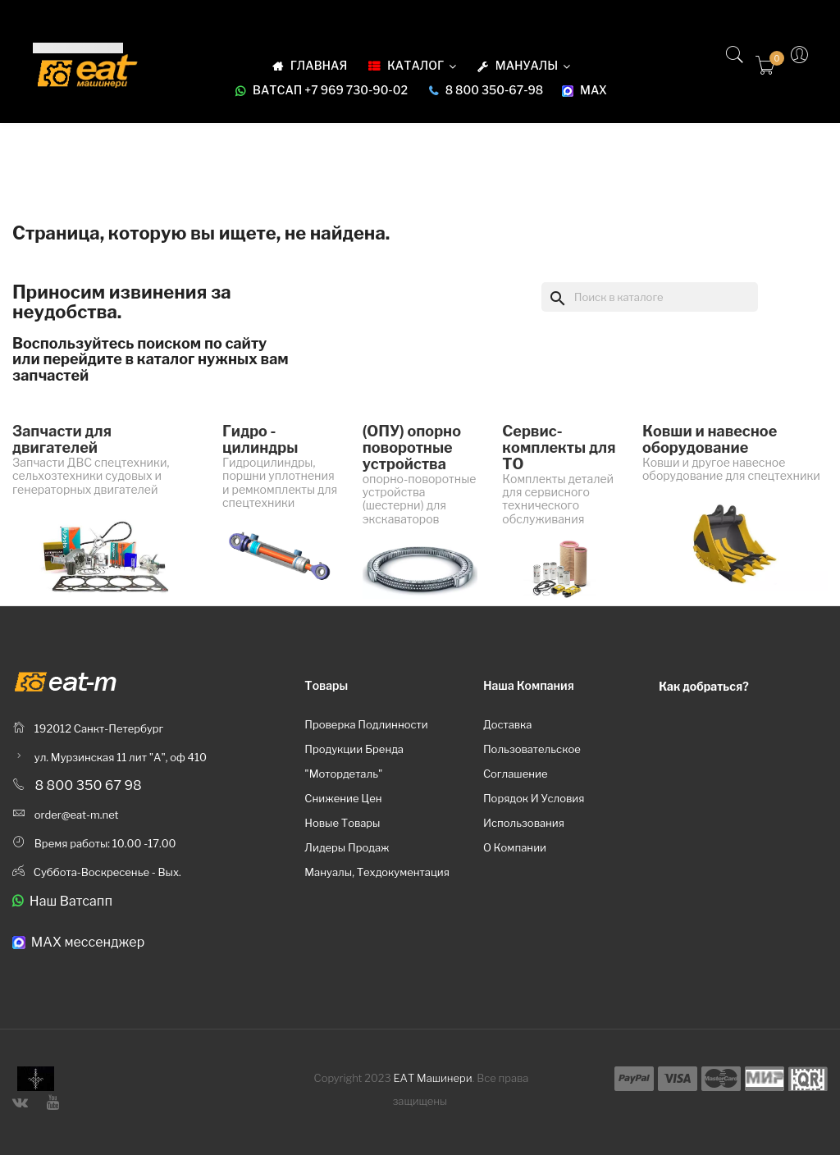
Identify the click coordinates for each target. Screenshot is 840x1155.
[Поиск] (649, 297)
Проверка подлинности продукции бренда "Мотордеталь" (365, 749)
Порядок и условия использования (534, 810)
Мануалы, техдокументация (377, 872)
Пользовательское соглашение (532, 761)
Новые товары (342, 822)
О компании (514, 847)
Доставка (507, 724)
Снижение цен (342, 798)
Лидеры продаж (346, 847)
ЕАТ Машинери (433, 1077)
